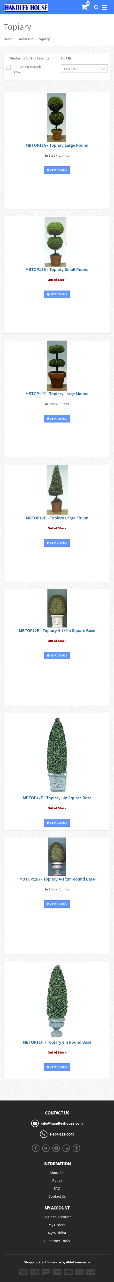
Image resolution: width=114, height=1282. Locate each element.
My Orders (57, 1224)
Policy (57, 1180)
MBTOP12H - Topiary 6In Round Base (57, 1042)
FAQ (57, 1188)
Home (8, 39)
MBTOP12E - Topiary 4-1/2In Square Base (57, 630)
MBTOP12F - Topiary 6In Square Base (57, 798)
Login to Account (57, 1216)
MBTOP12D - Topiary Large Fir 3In (57, 518)
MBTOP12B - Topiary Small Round (57, 269)
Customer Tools (57, 1240)
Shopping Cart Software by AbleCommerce (57, 1262)
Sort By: (67, 58)
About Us (57, 1172)
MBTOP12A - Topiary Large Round (57, 145)
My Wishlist (57, 1232)
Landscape (25, 39)
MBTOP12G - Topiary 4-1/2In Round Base (57, 879)
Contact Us (57, 1196)
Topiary (44, 39)
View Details (57, 170)
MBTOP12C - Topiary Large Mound (57, 393)
